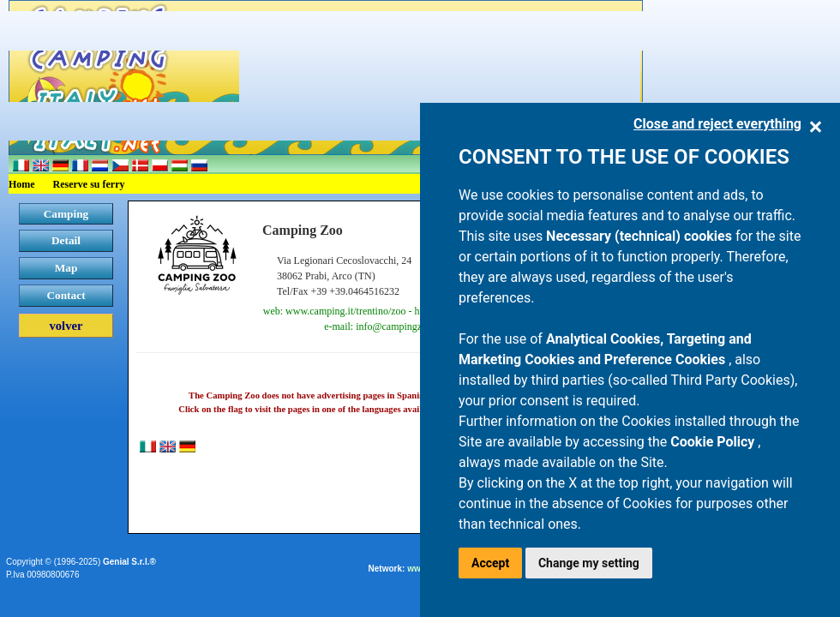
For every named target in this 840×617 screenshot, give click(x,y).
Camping (66, 213)
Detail (66, 240)
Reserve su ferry (89, 184)
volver (65, 325)
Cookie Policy (714, 442)
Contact (65, 295)
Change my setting (588, 563)
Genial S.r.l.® (129, 561)
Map (66, 267)
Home (22, 184)
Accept (490, 563)
